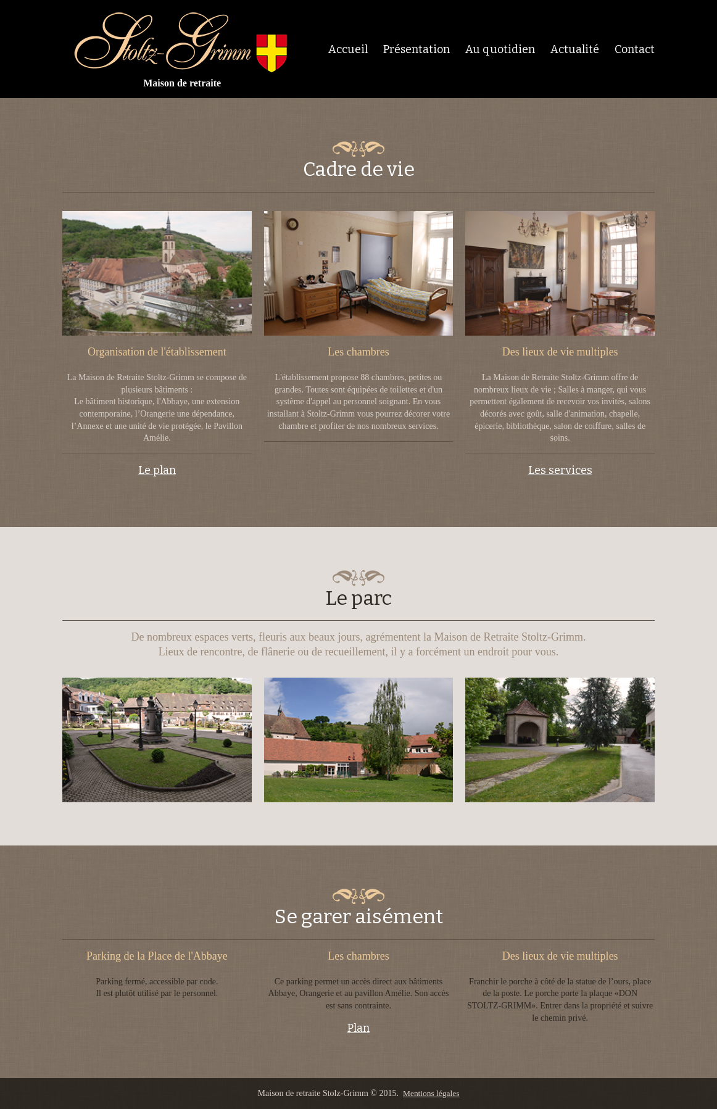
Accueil (348, 49)
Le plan (157, 470)
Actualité (574, 49)
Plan (358, 1028)
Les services (560, 470)
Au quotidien (500, 49)
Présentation (416, 49)
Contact (635, 49)
